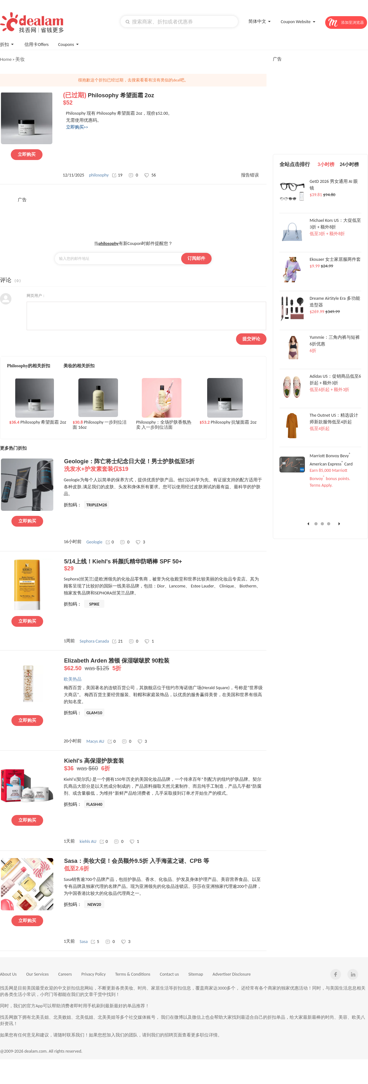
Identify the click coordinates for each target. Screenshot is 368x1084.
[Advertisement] (133, 217)
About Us (8, 974)
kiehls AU (88, 841)
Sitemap (195, 974)
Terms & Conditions (132, 974)
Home (6, 59)
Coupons (69, 44)
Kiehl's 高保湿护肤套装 (165, 765)
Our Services (37, 974)
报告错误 (250, 175)
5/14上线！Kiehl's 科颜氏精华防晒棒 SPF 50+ (165, 565)
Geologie (94, 542)
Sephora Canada (94, 641)
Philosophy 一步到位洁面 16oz (100, 425)
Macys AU (95, 741)
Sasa (84, 941)
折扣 (7, 44)
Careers (65, 974)
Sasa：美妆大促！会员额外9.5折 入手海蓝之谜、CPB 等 (165, 865)
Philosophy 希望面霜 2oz (37, 422)
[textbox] (179, 21)
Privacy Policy (93, 974)
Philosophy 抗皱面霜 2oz (228, 422)
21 (117, 641)
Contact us (169, 974)
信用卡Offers (36, 44)
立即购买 (27, 154)
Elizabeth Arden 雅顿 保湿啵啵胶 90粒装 (165, 664)
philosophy (98, 175)
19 (117, 175)
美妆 (20, 59)
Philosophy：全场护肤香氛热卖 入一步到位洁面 (163, 425)
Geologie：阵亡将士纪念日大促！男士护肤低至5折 (165, 465)
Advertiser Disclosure (232, 974)
